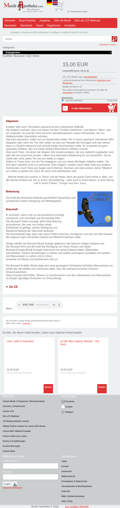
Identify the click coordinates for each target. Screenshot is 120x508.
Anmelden (69, 25)
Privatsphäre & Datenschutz (74, 481)
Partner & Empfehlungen (14, 441)
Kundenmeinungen (11, 446)
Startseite (10, 20)
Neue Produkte (27, 20)
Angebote (45, 20)
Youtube (67, 406)
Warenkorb (26, 25)
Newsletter (11, 25)
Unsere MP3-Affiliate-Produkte (17, 431)
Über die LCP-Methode (87, 20)
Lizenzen (26, 323)
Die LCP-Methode (11, 416)
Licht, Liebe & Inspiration (20, 341)
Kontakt (65, 466)
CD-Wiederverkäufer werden (16, 421)
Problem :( (39, 305)
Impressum (67, 471)
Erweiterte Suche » (108, 44)
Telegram (68, 412)
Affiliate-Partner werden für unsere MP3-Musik (24, 426)
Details (48, 387)
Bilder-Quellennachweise (73, 496)
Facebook (68, 401)
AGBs (64, 461)
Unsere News (9, 451)
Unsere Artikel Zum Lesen (15, 436)
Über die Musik (62, 20)
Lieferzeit (66, 491)
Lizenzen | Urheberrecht (14, 406)
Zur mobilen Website (77, 506)
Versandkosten (90, 77)
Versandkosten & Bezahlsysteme (77, 486)
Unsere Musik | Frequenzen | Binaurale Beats (24, 401)
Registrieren (53, 25)
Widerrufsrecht (68, 476)
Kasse (39, 25)
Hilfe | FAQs (67, 501)
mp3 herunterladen (74, 100)
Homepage (68, 92)
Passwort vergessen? (13, 487)
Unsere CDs (8, 411)
